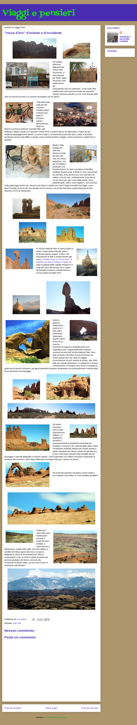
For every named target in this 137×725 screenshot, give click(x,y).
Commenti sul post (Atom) (56, 717)
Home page (51, 708)
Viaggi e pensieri (38, 13)
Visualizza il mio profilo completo (125, 39)
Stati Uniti (17, 623)
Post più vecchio (90, 708)
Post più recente (12, 708)
